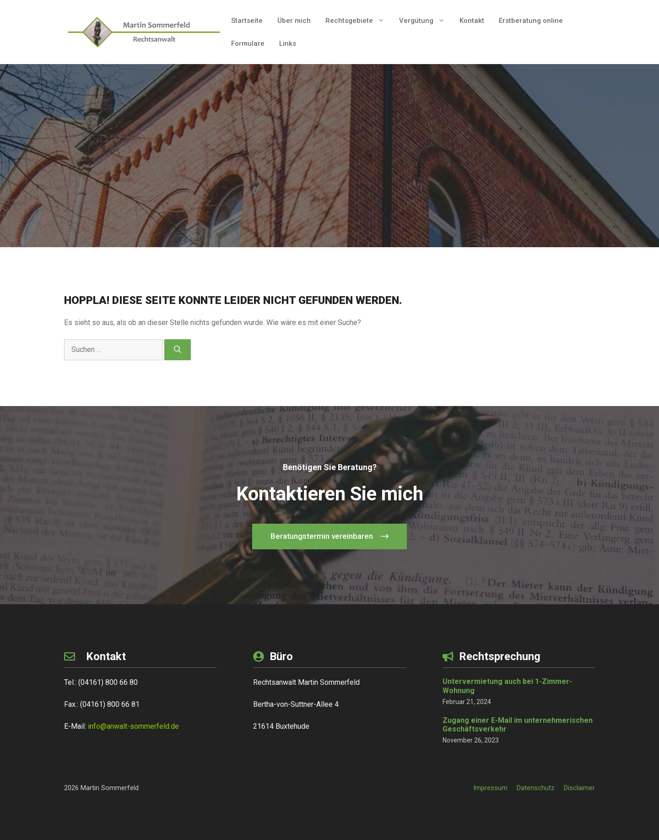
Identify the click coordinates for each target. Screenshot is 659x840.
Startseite (247, 20)
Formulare (248, 43)
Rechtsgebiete (358, 20)
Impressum (490, 788)
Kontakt (471, 20)
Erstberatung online (531, 20)
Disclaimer (579, 788)
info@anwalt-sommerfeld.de (133, 726)
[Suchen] (177, 349)
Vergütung (425, 20)
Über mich (294, 20)
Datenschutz (536, 788)
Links (287, 43)
